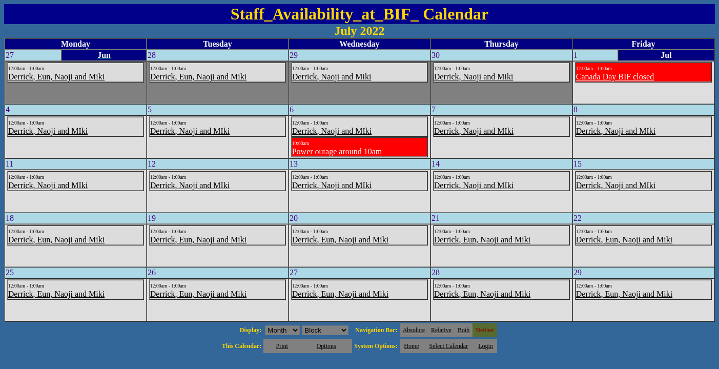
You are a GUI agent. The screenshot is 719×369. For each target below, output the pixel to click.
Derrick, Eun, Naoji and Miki (56, 76)
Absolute (414, 330)
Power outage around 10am (337, 151)
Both (463, 330)
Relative (441, 330)
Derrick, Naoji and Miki (332, 76)
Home (411, 346)
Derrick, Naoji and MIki (48, 131)
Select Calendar (448, 346)
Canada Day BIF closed (615, 76)
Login (485, 346)
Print (281, 346)
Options (326, 346)
